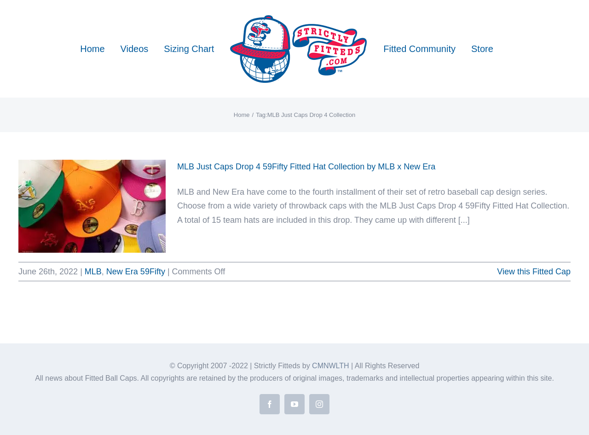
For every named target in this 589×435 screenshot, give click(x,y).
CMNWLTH (330, 366)
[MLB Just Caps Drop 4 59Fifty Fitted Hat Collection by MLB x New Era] (92, 206)
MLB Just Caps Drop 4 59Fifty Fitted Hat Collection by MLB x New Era (306, 166)
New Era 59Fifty (135, 271)
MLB (93, 271)
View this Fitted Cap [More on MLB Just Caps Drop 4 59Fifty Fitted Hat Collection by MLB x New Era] (534, 271)
